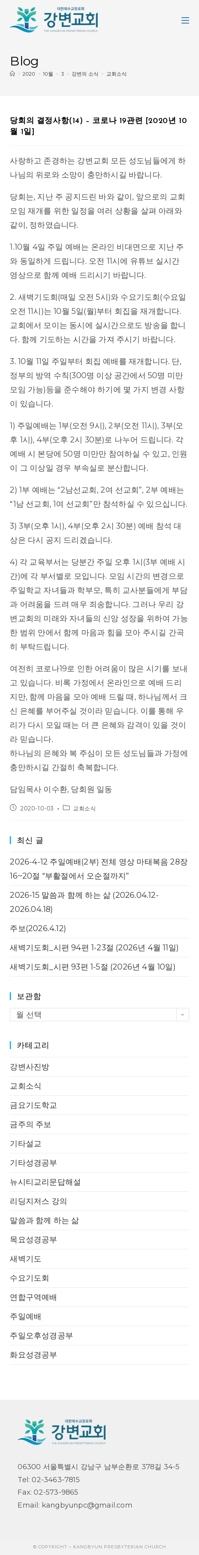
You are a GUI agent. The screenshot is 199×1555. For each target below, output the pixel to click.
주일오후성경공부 (41, 1335)
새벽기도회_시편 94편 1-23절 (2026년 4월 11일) (94, 947)
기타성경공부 (33, 1162)
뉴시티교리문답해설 (45, 1182)
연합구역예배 (33, 1297)
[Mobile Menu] (185, 19)
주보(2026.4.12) (38, 928)
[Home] (12, 74)
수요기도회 (29, 1278)
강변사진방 (29, 1066)
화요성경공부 (33, 1354)
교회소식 (116, 74)
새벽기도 (25, 1258)
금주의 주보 (30, 1124)
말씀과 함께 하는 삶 (44, 1220)
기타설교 (25, 1143)
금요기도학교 (33, 1105)
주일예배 (25, 1316)
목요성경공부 (33, 1239)
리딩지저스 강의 (38, 1201)
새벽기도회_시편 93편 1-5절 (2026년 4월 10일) (92, 966)
